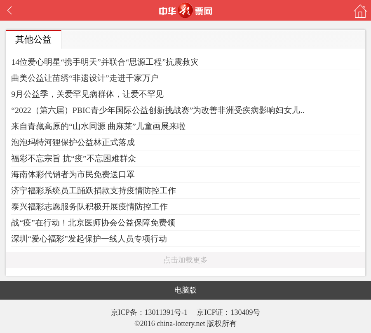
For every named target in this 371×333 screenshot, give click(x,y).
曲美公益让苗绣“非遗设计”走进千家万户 (85, 77)
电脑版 (185, 290)
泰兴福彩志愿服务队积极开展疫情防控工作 (89, 206)
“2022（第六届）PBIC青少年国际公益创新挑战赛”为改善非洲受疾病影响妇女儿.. (157, 110)
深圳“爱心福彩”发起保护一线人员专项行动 (89, 238)
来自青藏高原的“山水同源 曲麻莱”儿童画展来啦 (98, 126)
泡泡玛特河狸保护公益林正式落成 (73, 142)
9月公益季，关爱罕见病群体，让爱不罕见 (87, 93)
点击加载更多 (185, 260)
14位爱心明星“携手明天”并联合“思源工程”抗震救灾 (105, 61)
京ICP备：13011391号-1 (150, 312)
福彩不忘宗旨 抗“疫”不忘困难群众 (73, 158)
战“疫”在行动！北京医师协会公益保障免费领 (93, 222)
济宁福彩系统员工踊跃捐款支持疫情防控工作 (93, 190)
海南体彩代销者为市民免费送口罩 (73, 174)
